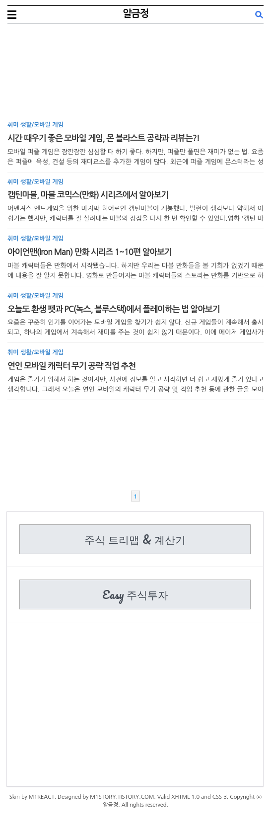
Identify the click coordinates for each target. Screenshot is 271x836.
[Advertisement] (135, 74)
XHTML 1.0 (185, 797)
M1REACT (42, 797)
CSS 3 (219, 797)
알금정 (135, 13)
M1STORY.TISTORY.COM (122, 797)
